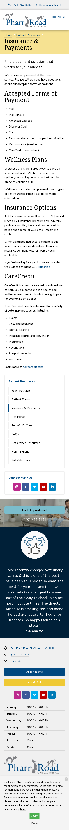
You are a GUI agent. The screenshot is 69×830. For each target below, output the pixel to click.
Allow (34, 816)
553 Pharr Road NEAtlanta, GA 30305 (33, 648)
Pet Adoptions (21, 460)
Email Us (16, 661)
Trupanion (43, 267)
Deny (34, 823)
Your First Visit (20, 391)
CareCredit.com (33, 367)
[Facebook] (25, 487)
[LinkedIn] (52, 487)
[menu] (58, 16)
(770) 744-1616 (34, 519)
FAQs (15, 434)
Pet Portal (18, 417)
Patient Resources (28, 35)
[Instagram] (17, 487)
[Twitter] (34, 487)
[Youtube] (43, 487)
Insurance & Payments (25, 408)
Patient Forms (20, 399)
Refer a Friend (20, 452)
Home (8, 35)
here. (23, 809)
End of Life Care (21, 426)
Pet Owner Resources (25, 443)
